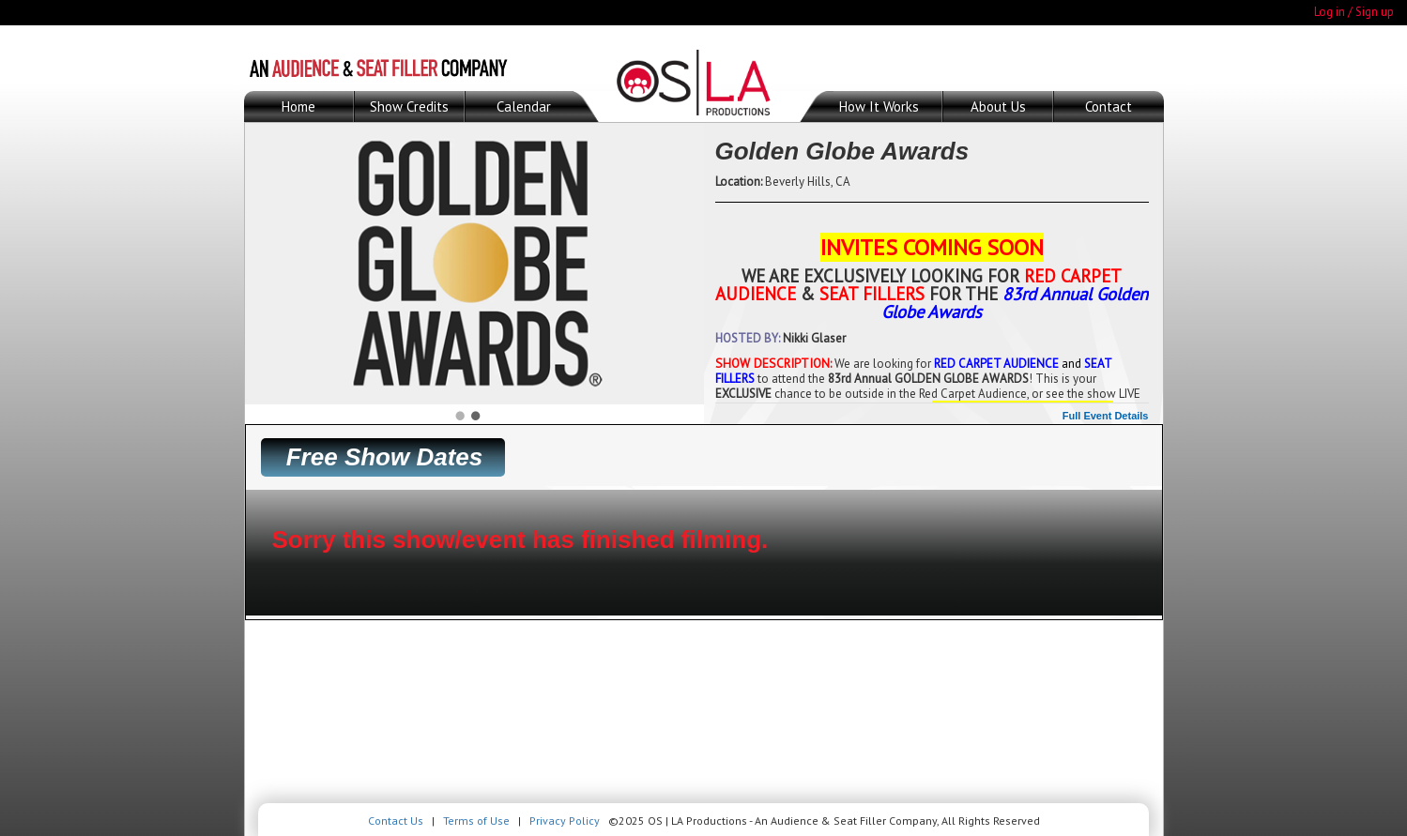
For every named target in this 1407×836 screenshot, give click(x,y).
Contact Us (395, 820)
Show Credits (409, 106)
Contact (1108, 106)
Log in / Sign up (1354, 12)
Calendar (524, 106)
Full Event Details (1106, 415)
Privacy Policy (564, 820)
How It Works (879, 106)
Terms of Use (476, 820)
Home (298, 106)
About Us (998, 106)
